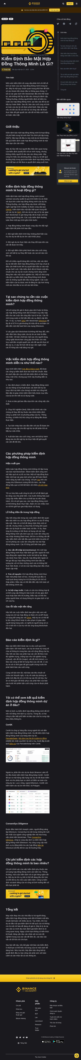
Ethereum (43, 321)
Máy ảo (40, 845)
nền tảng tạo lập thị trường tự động (32, 738)
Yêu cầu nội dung (55, 1022)
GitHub (8, 209)
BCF (36, 1014)
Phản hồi (53, 1026)
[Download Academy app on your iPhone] (46, 1042)
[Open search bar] (62, 3)
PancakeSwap (11, 738)
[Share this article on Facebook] (64, 24)
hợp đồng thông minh (30, 369)
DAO (23, 321)
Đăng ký (70, 3)
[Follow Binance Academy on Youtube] (27, 1037)
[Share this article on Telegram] (70, 24)
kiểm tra (12, 744)
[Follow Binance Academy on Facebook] (17, 1037)
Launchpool (39, 1021)
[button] (77, 4)
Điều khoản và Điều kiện (56, 1006)
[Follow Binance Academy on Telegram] (23, 1037)
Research (38, 1024)
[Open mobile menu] (76, 3)
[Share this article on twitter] (58, 24)
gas (38, 480)
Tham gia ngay (54, 10)
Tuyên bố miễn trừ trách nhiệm (56, 1018)
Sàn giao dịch (38, 1009)
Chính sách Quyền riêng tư (56, 1012)
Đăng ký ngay (68, 181)
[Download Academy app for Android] (58, 1042)
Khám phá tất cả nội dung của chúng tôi (40, 978)
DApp (29, 618)
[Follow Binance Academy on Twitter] (20, 1037)
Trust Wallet (37, 1029)
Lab (36, 1017)
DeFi (19, 212)
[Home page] (34, 3)
